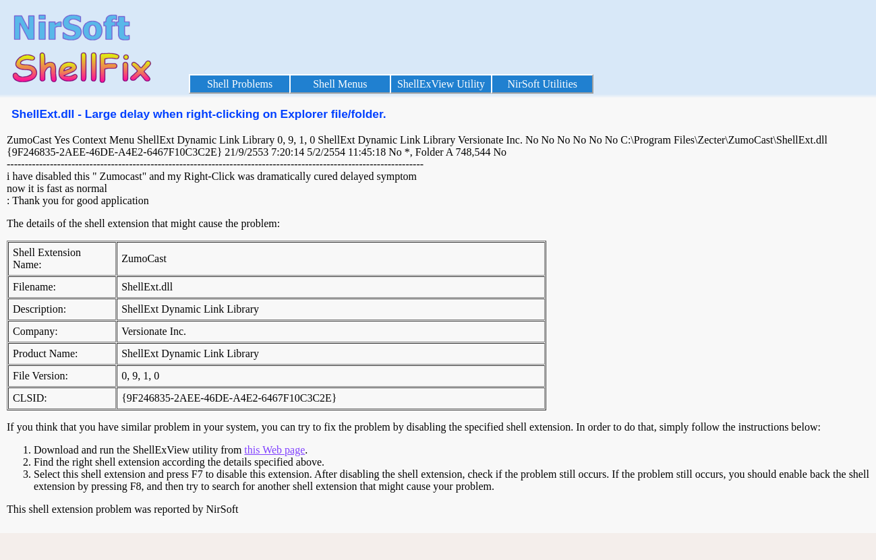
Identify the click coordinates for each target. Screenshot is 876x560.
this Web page (274, 450)
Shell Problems (239, 84)
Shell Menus (340, 84)
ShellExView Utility (441, 84)
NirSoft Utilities (542, 84)
